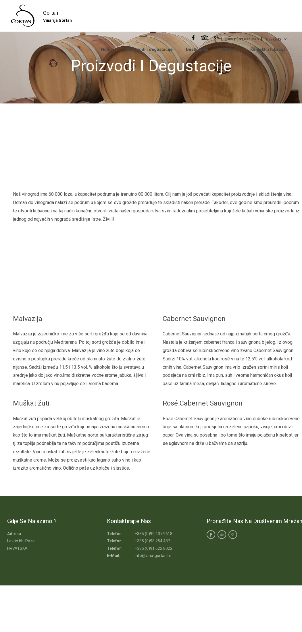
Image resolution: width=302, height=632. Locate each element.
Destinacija (197, 49)
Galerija (229, 49)
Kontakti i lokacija (268, 49)
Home (107, 49)
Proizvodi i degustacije (149, 49)
